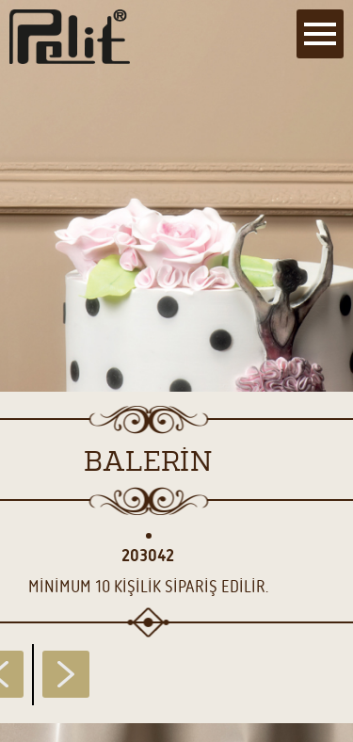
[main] (176, 371)
